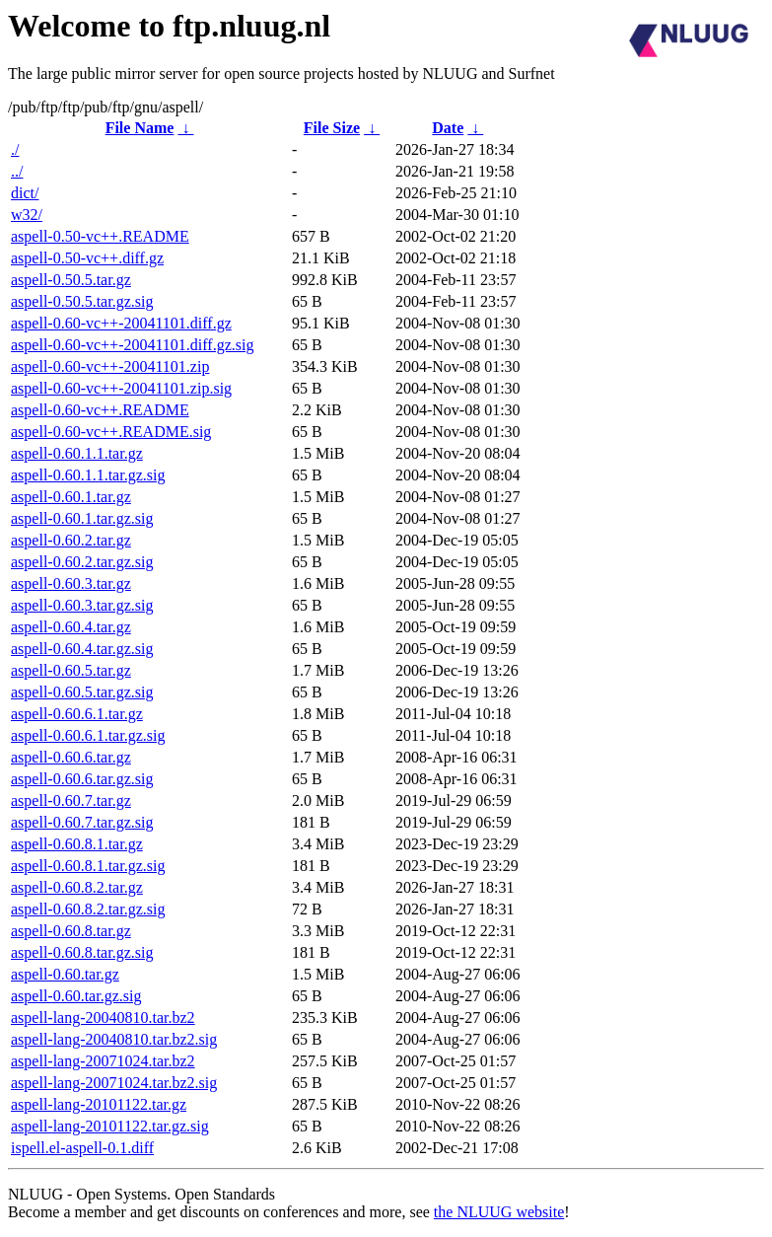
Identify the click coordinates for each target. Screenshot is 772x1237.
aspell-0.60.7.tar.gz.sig (82, 822)
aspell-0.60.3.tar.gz (71, 583)
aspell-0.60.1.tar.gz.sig (82, 518)
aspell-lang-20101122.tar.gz (98, 1104)
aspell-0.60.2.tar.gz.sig (82, 561)
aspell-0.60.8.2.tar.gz (77, 887)
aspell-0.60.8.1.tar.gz (77, 844)
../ (17, 171)
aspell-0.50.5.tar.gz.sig (82, 301)
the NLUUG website (499, 1211)
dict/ (24, 192)
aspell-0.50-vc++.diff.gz (87, 258)
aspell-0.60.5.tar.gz (71, 670)
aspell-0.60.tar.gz (65, 974)
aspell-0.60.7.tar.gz (71, 800)
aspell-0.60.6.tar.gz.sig (82, 778)
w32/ (26, 214)
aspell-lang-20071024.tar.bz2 (103, 1061)
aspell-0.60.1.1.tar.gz (77, 453)
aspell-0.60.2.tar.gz (71, 540)
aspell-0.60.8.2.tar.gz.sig (88, 909)
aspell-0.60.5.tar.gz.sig (82, 692)
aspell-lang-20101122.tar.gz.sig (110, 1126)
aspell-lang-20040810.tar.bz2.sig (114, 1039)
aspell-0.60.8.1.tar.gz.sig (88, 865)
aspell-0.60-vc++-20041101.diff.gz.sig (132, 344)
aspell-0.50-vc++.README (100, 236)
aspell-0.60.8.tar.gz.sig (82, 952)
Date (447, 127)
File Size (332, 127)
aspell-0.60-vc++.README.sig (111, 431)
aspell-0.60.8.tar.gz (71, 930)
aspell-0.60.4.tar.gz (71, 626)
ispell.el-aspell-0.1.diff (82, 1147)
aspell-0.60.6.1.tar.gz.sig (88, 735)
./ (15, 149)
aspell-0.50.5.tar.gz (71, 279)
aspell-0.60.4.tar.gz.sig (82, 648)
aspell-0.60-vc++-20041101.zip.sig (121, 388)
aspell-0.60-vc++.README (100, 409)
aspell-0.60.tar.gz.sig (76, 995)
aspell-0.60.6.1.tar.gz (77, 713)
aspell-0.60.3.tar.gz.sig (82, 605)
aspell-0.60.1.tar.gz (71, 496)
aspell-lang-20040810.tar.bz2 (103, 1017)
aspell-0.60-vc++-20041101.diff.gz (121, 323)
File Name (140, 127)
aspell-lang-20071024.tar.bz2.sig (114, 1082)
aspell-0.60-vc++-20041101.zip (110, 366)
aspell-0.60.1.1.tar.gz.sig (88, 475)
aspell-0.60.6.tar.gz (71, 757)
